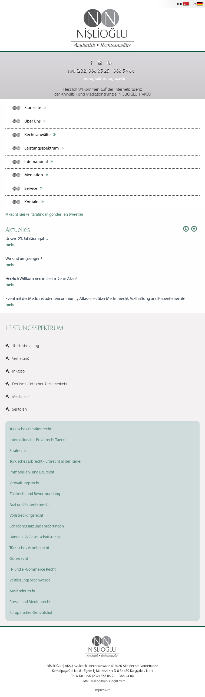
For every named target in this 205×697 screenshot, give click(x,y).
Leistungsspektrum (44, 148)
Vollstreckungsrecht (26, 515)
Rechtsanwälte (40, 134)
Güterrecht (18, 559)
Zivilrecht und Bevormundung (34, 494)
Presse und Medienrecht (30, 602)
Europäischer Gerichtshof (30, 613)
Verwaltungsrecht (24, 483)
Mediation (36, 174)
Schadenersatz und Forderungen (36, 526)
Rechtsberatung (22, 345)
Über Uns (35, 121)
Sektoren (16, 409)
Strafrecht (17, 451)
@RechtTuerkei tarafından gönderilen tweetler (44, 214)
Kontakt (34, 201)
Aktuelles (17, 229)
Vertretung (17, 358)
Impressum (102, 690)
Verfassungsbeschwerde (30, 580)
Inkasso (15, 370)
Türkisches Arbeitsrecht (29, 548)
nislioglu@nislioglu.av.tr (103, 78)
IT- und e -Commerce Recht (32, 569)
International (38, 161)
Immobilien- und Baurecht (31, 472)
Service (33, 188)
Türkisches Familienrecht (30, 429)
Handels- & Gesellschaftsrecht (34, 537)
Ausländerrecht (22, 591)
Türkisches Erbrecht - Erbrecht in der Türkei (45, 461)
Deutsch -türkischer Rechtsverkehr (36, 383)
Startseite (35, 107)
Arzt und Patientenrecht (29, 505)
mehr (9, 245)
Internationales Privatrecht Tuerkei (38, 440)
